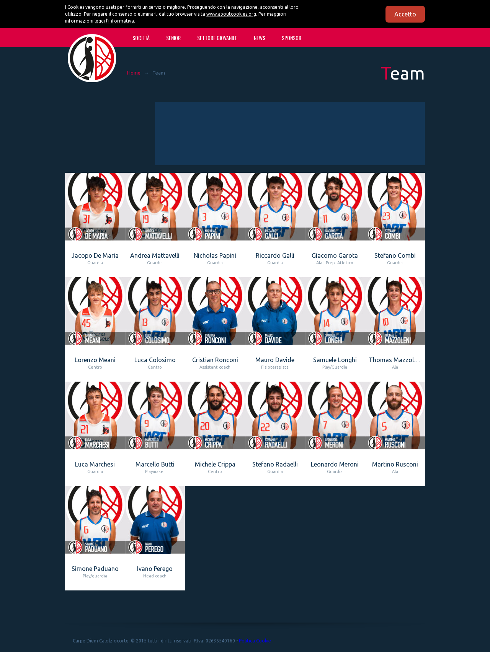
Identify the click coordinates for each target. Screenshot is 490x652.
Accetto (405, 14)
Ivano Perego (155, 568)
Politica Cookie (255, 640)
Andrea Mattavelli (155, 255)
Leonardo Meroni (335, 464)
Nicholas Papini (215, 255)
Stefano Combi (395, 255)
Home (133, 72)
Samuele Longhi (335, 359)
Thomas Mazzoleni (395, 359)
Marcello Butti (155, 464)
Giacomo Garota (335, 255)
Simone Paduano (95, 568)
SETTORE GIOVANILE (217, 38)
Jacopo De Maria (95, 255)
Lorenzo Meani (95, 359)
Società (141, 38)
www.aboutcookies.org (231, 13)
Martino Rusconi (395, 464)
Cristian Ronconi (215, 359)
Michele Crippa (215, 464)
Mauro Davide (274, 359)
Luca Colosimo (155, 359)
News (259, 38)
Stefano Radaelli (275, 464)
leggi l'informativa (114, 20)
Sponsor (291, 38)
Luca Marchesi (95, 464)
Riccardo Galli (275, 255)
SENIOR (173, 38)
